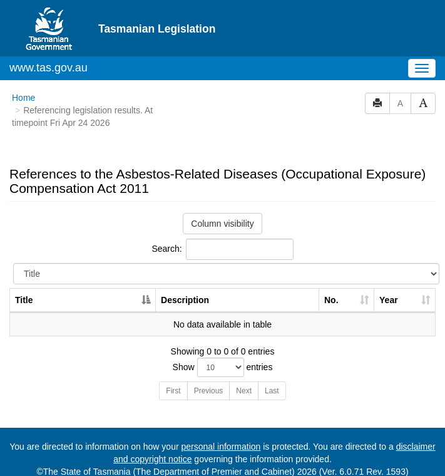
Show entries (223, 367)
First (173, 390)
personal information (220, 447)
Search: (222, 249)
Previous (208, 390)
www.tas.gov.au (48, 67)
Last (272, 390)
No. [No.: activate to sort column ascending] (331, 300)
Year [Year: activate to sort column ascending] (388, 300)
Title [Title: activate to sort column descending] (24, 300)
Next (244, 390)
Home (23, 98)
